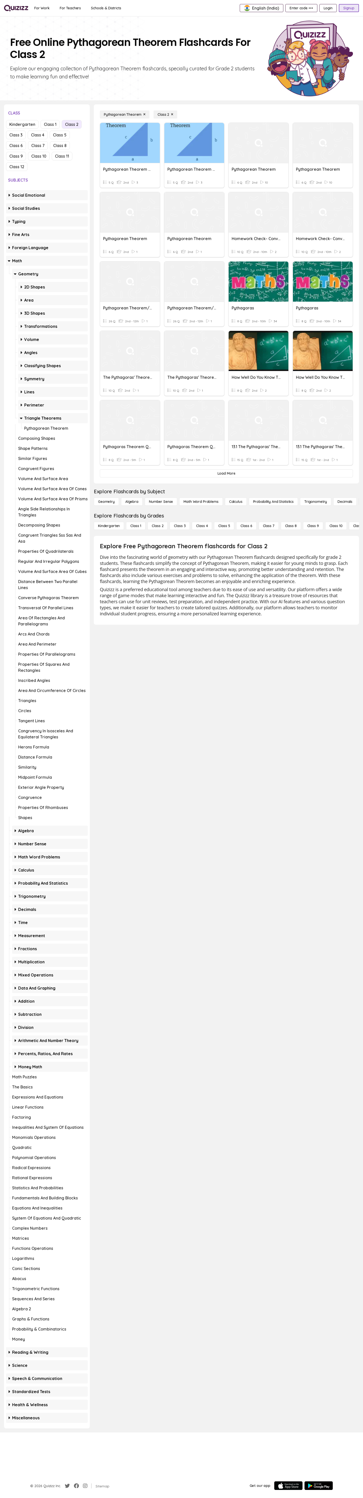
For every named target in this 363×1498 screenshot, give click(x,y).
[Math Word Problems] (201, 502)
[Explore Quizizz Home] (16, 8)
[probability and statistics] (273, 502)
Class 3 (15, 134)
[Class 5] (224, 526)
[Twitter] (67, 1486)
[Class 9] (313, 526)
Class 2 (71, 124)
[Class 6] (246, 526)
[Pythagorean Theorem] (124, 114)
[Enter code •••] (301, 8)
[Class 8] (291, 526)
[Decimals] (345, 502)
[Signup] (349, 8)
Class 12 (16, 166)
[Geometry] (106, 502)
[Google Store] (319, 1485)
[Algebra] (132, 502)
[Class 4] (202, 526)
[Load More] (226, 473)
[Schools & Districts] (106, 8)
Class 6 (16, 145)
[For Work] (42, 8)
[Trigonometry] (315, 502)
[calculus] (236, 502)
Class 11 (62, 156)
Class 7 (38, 145)
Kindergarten (22, 124)
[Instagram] (85, 1486)
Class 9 (16, 156)
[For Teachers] (70, 8)
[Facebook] (76, 1486)
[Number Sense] (161, 502)
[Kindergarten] (109, 526)
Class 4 (37, 134)
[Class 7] (269, 526)
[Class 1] (135, 526)
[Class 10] (336, 526)
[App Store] (288, 1485)
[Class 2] (165, 114)
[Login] (328, 8)
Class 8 (60, 145)
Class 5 (60, 134)
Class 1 (50, 124)
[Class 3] (180, 526)
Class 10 (38, 156)
